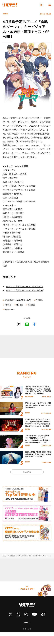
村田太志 (36, 304)
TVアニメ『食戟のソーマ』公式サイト (24, 286)
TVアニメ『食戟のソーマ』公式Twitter (24, 290)
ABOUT (27, 626)
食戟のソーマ (24, 309)
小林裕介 (22, 304)
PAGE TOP (27, 593)
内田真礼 (9, 304)
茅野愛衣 (9, 309)
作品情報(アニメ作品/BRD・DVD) (21, 300)
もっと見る (27, 475)
